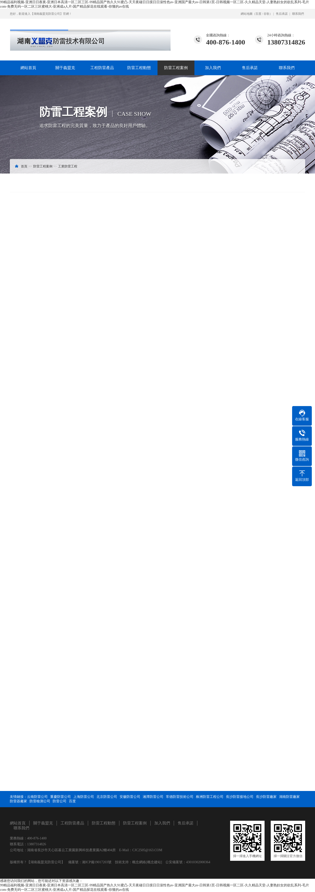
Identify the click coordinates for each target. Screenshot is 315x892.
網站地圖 (246, 13)
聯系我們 (298, 13)
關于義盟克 (65, 68)
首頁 (24, 166)
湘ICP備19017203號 (96, 862)
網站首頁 (28, 68)
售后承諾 (282, 13)
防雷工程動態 (139, 68)
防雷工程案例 (176, 68)
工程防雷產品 (102, 68)
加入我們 (213, 68)
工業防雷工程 (67, 166)
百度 (258, 13)
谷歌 (266, 13)
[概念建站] (154, 862)
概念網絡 (139, 862)
